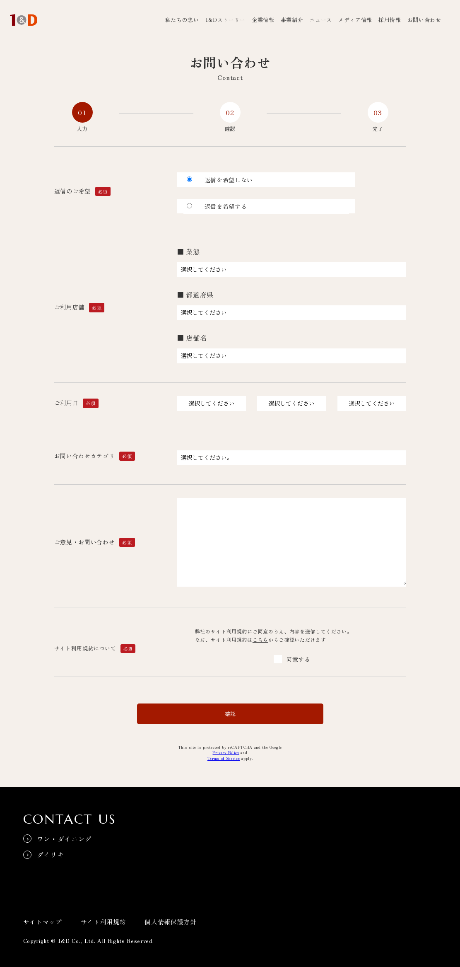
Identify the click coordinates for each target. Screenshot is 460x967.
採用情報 (389, 20)
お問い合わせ (424, 20)
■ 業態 (188, 251)
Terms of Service (223, 758)
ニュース (320, 20)
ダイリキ (51, 852)
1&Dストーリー (225, 20)
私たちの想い (182, 20)
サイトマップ (42, 918)
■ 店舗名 (192, 338)
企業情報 (263, 20)
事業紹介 (292, 20)
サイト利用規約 (103, 918)
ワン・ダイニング (64, 836)
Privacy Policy (225, 752)
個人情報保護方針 (170, 918)
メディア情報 (355, 20)
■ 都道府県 (195, 295)
